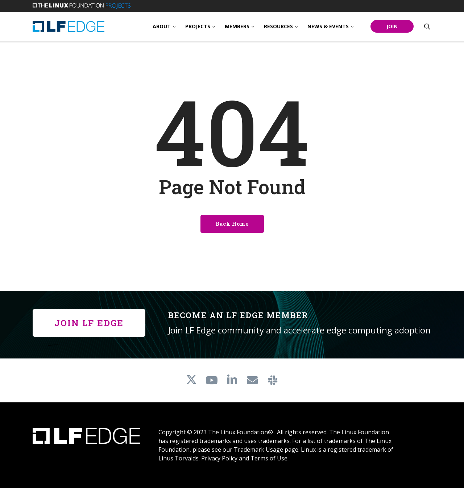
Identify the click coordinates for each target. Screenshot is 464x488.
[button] (89, 323)
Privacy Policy (219, 458)
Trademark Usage (258, 450)
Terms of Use (268, 458)
